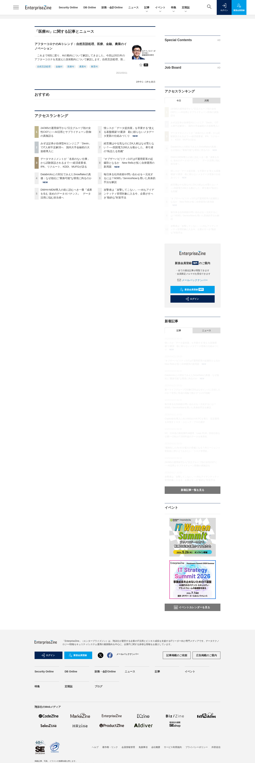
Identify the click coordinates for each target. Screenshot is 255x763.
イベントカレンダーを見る (192, 607)
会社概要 (155, 747)
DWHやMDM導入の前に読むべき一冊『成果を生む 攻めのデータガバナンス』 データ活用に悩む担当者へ (66, 193)
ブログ (98, 686)
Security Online (68, 7)
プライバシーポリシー (196, 747)
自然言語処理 (44, 66)
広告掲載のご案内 (206, 655)
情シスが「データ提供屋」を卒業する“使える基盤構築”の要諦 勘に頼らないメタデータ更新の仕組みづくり (129, 131)
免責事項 (143, 747)
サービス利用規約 (173, 747)
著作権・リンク (110, 747)
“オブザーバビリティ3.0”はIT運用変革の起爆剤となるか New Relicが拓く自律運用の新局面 (129, 162)
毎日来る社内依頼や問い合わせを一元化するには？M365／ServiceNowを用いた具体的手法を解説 (129, 178)
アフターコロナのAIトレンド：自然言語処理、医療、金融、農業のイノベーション (81, 46)
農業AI (82, 66)
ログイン (192, 299)
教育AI (94, 66)
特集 (173, 7)
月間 (206, 100)
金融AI (59, 66)
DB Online (89, 7)
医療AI (70, 66)
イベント (160, 7)
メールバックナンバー (192, 280)
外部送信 (216, 747)
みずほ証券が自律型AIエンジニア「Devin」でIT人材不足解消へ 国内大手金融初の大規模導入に (66, 147)
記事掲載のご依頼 (176, 655)
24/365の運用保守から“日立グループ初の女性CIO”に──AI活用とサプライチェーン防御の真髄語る (66, 131)
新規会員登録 (192, 289)
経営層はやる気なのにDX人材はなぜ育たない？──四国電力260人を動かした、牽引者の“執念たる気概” (129, 147)
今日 (179, 100)
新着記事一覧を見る (192, 489)
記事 (146, 7)
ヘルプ (95, 747)
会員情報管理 (128, 747)
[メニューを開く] (16, 7)
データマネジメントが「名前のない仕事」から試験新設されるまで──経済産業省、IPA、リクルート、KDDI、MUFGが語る (65, 162)
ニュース (133, 7)
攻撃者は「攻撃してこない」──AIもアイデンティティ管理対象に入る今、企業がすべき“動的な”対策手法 (129, 193)
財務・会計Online (112, 7)
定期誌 (186, 7)
